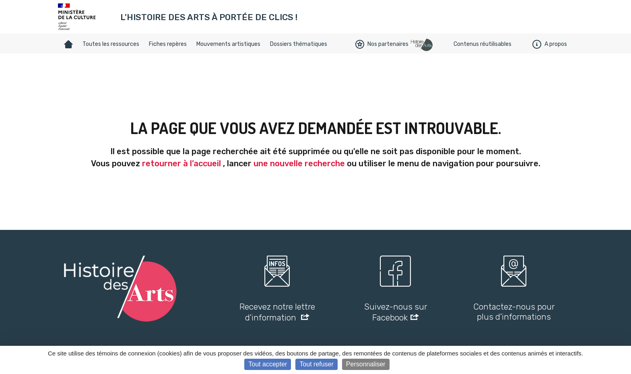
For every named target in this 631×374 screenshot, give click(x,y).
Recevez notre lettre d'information (277, 312)
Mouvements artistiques (228, 44)
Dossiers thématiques (298, 44)
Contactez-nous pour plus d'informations (514, 312)
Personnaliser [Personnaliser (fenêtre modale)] (366, 364)
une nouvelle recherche (299, 163)
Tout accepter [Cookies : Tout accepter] (267, 364)
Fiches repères (168, 44)
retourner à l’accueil (181, 163)
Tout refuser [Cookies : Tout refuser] (316, 364)
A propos (549, 44)
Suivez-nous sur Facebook (395, 312)
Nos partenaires (381, 44)
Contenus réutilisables (482, 44)
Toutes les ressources (110, 44)
